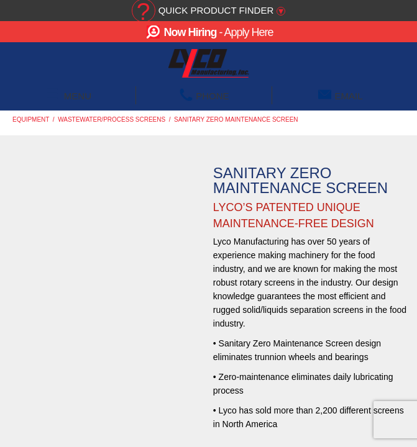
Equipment (30, 119)
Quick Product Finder (216, 10)
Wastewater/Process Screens (111, 119)
